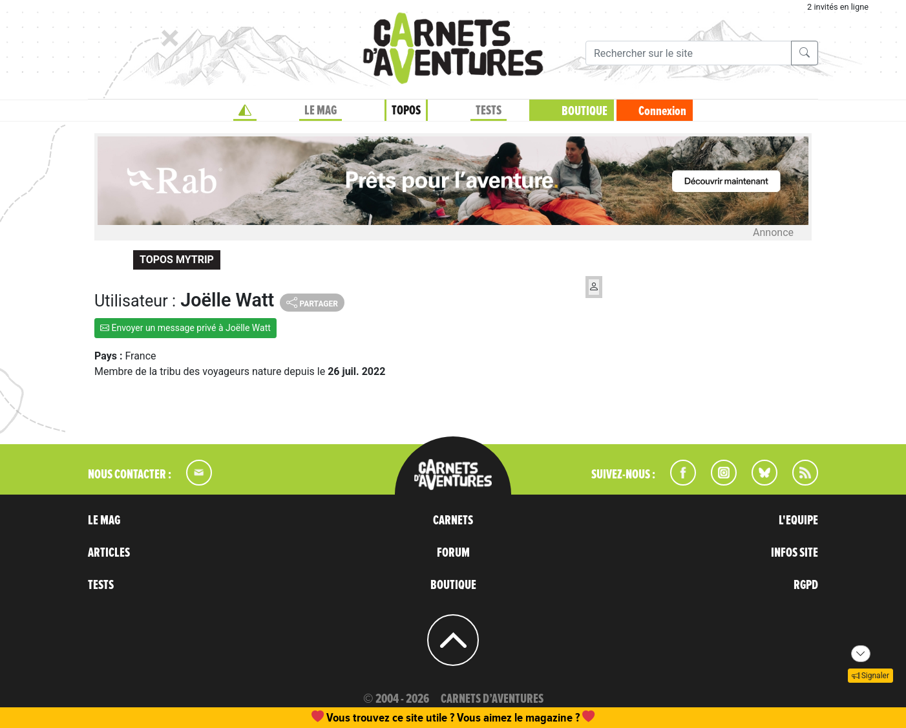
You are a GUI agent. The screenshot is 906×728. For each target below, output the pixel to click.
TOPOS (406, 110)
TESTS (488, 110)
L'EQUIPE (798, 520)
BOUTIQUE (584, 111)
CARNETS (453, 520)
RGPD (806, 585)
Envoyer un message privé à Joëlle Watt (185, 328)
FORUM (453, 552)
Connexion (662, 111)
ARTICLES (109, 552)
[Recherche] (688, 53)
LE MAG (320, 110)
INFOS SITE (794, 552)
